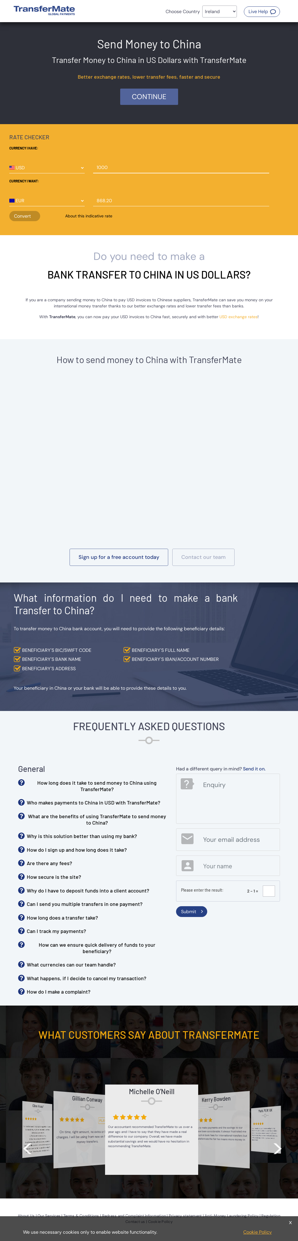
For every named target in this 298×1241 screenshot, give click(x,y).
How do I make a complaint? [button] (59, 991)
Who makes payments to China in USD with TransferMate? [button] (93, 802)
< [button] (27, 1145)
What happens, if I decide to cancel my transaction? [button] (86, 978)
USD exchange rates (238, 316)
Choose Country (183, 11)
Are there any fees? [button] (49, 863)
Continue (149, 96)
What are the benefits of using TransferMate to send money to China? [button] (97, 819)
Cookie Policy (257, 1232)
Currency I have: (23, 148)
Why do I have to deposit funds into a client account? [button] (88, 890)
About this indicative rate (88, 216)
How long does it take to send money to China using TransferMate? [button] (97, 785)
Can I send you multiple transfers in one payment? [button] (85, 904)
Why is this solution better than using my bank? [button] (82, 836)
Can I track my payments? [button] (56, 931)
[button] (262, 11)
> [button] (277, 1145)
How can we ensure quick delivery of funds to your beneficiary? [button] (97, 947)
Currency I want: (24, 181)
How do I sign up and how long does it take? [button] (77, 849)
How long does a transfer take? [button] (62, 917)
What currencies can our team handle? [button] (71, 964)
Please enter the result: (202, 890)
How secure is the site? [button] (54, 877)
